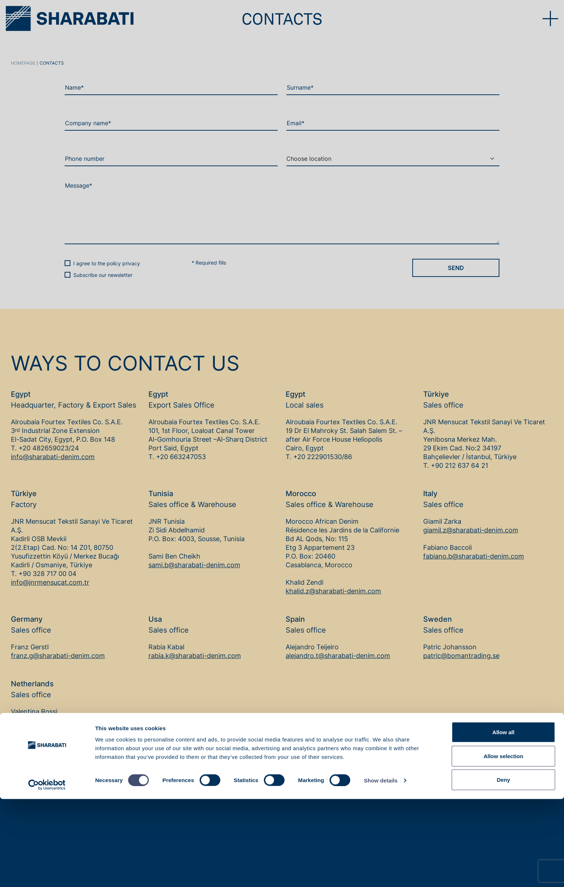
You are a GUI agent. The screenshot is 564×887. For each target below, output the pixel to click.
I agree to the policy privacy (106, 263)
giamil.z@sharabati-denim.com (470, 530)
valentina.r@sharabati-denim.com (63, 720)
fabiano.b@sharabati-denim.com (473, 556)
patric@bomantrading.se (461, 655)
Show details (381, 868)
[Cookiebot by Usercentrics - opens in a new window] (47, 872)
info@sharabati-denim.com (53, 457)
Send (456, 267)
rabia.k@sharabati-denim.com (194, 655)
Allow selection (503, 844)
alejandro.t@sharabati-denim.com (338, 655)
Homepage (23, 63)
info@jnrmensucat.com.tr (50, 582)
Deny (503, 867)
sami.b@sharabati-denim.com (194, 565)
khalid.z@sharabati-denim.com (333, 591)
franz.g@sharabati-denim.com (58, 655)
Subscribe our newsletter (102, 275)
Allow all (504, 820)
